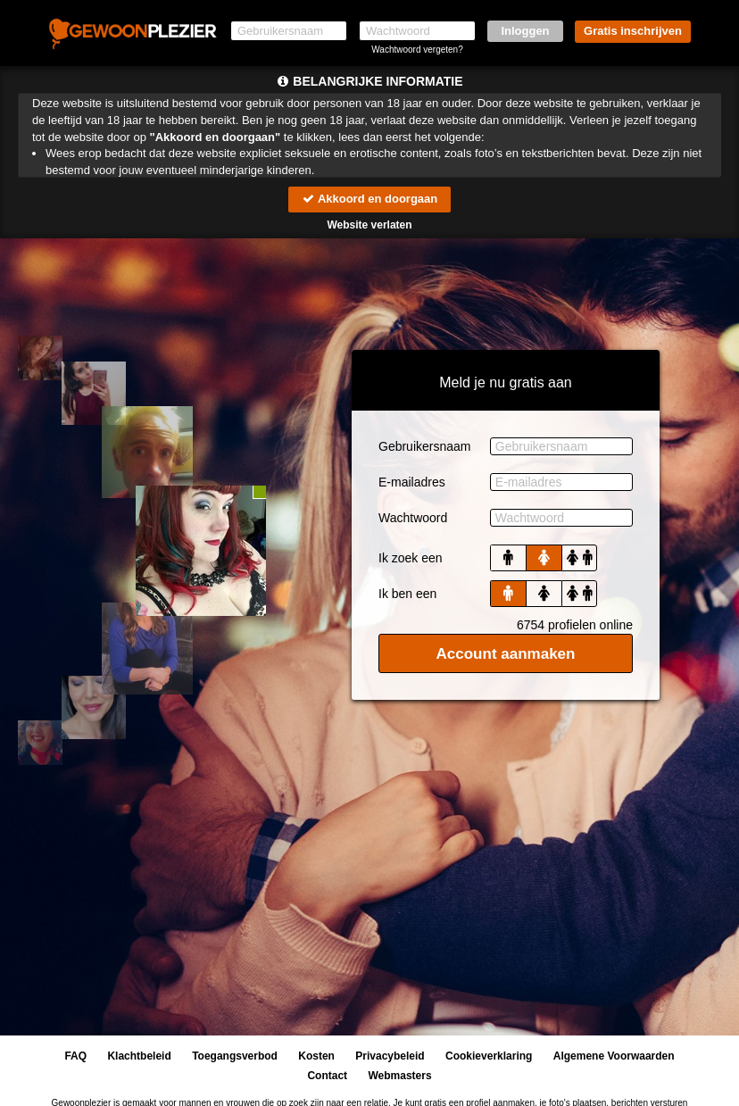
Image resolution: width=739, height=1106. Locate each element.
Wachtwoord (412, 518)
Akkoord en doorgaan (369, 198)
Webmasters (399, 1075)
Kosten (316, 1056)
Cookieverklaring (488, 1056)
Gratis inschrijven (633, 30)
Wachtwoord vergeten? (416, 49)
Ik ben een (407, 593)
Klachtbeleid (138, 1056)
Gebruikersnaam (424, 446)
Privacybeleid (389, 1056)
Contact (327, 1075)
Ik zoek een (410, 558)
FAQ (75, 1056)
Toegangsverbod (235, 1056)
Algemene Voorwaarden (614, 1056)
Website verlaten (369, 225)
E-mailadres (411, 482)
